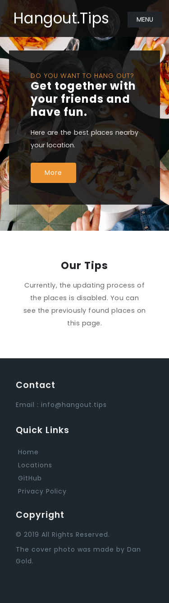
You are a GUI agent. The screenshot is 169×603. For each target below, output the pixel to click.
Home (28, 452)
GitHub (30, 478)
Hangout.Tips (61, 18)
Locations (35, 465)
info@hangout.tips (74, 404)
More (53, 172)
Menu (145, 19)
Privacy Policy (42, 491)
